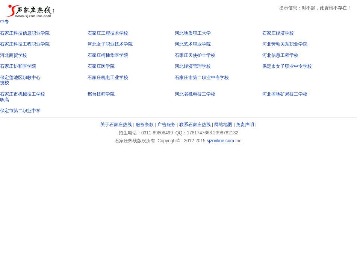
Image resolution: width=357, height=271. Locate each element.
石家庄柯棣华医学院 (108, 55)
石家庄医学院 (101, 66)
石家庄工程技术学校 (108, 33)
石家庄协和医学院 (18, 66)
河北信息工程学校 (280, 55)
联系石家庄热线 (195, 124)
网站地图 (223, 124)
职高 (4, 99)
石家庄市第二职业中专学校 (202, 77)
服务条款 (145, 124)
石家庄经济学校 (278, 33)
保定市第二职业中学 (20, 110)
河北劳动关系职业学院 (284, 44)
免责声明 (245, 124)
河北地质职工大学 (193, 33)
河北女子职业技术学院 (110, 44)
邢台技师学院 (101, 94)
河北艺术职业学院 (193, 44)
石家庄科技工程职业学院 (25, 44)
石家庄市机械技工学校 (22, 94)
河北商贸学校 (13, 55)
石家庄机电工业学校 (108, 77)
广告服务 (166, 124)
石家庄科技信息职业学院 (25, 33)
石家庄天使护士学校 (195, 55)
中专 (4, 21)
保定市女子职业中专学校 (287, 66)
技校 (4, 82)
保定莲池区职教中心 (20, 77)
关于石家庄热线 (116, 124)
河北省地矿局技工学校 (284, 94)
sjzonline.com (220, 140)
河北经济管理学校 (193, 66)
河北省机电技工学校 (195, 94)
